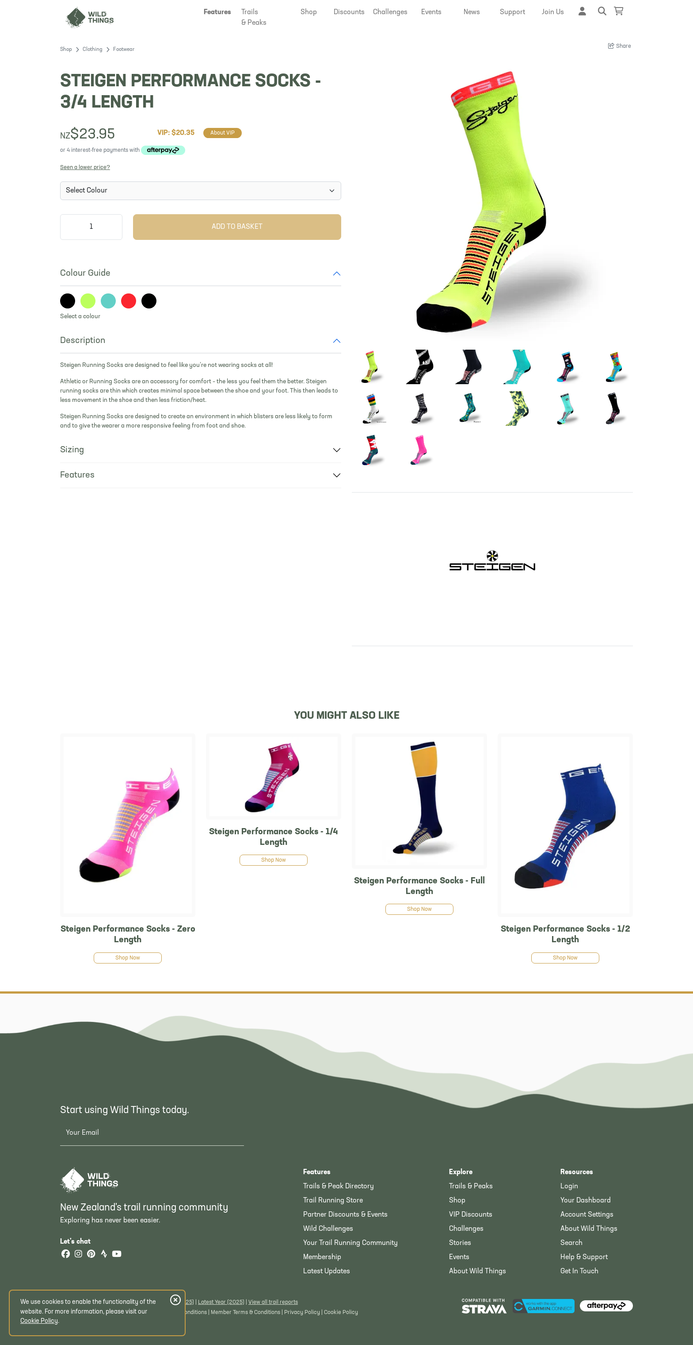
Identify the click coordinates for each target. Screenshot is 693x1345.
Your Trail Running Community (350, 1243)
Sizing (72, 450)
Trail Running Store (333, 1200)
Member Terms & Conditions (245, 1312)
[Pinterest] (91, 1255)
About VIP (222, 133)
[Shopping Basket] (619, 11)
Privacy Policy (302, 1312)
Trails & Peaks (471, 1186)
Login (569, 1186)
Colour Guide (85, 273)
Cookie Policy (341, 1312)
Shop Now (127, 958)
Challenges (466, 1229)
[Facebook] (65, 1255)
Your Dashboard (585, 1200)
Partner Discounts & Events (345, 1214)
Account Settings (586, 1214)
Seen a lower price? (85, 167)
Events (459, 1257)
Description (82, 340)
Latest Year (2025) (221, 1302)
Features (77, 475)
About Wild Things (477, 1271)
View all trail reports (273, 1302)
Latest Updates (326, 1271)
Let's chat (80, 1241)
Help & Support (584, 1257)
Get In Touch (579, 1271)
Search (571, 1243)
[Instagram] (78, 1255)
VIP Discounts (470, 1214)
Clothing (93, 49)
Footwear (123, 49)
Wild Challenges (328, 1229)
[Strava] (104, 1255)
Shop (66, 49)
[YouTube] (116, 1255)
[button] (217, 12)
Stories (460, 1243)
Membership (322, 1257)
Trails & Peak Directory (338, 1186)
